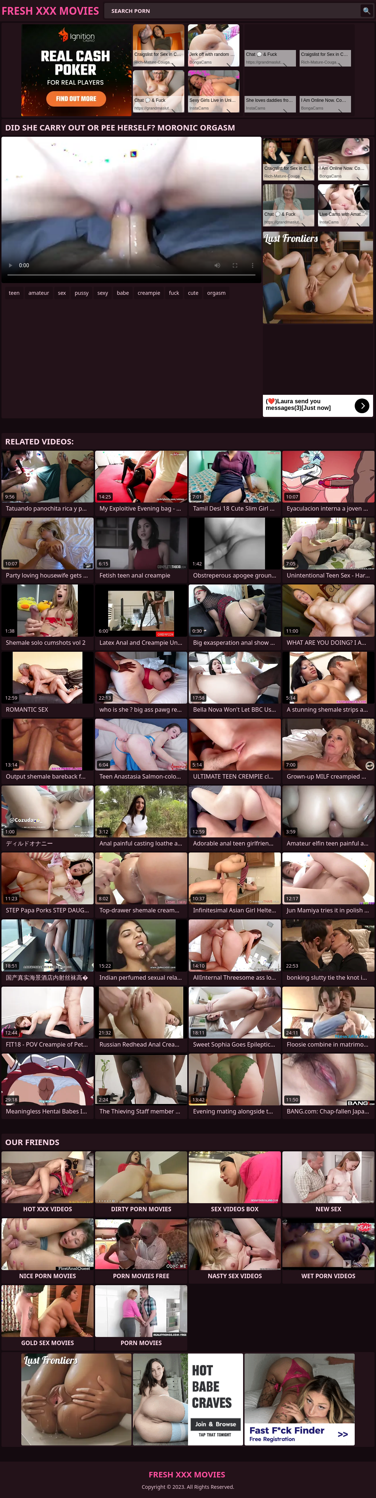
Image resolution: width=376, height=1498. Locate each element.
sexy (102, 292)
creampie (149, 292)
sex (62, 292)
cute (193, 292)
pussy (81, 292)
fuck (174, 292)
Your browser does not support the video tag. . (131, 210)
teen (14, 292)
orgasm (216, 292)
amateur (39, 292)
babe (123, 292)
